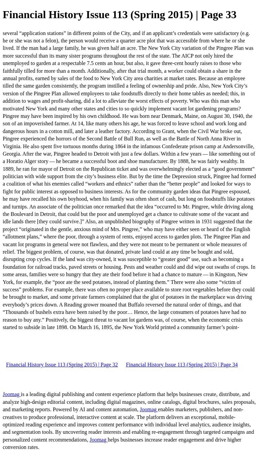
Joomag (12, 394)
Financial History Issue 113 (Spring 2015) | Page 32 (62, 364)
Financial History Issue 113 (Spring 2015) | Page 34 (181, 364)
